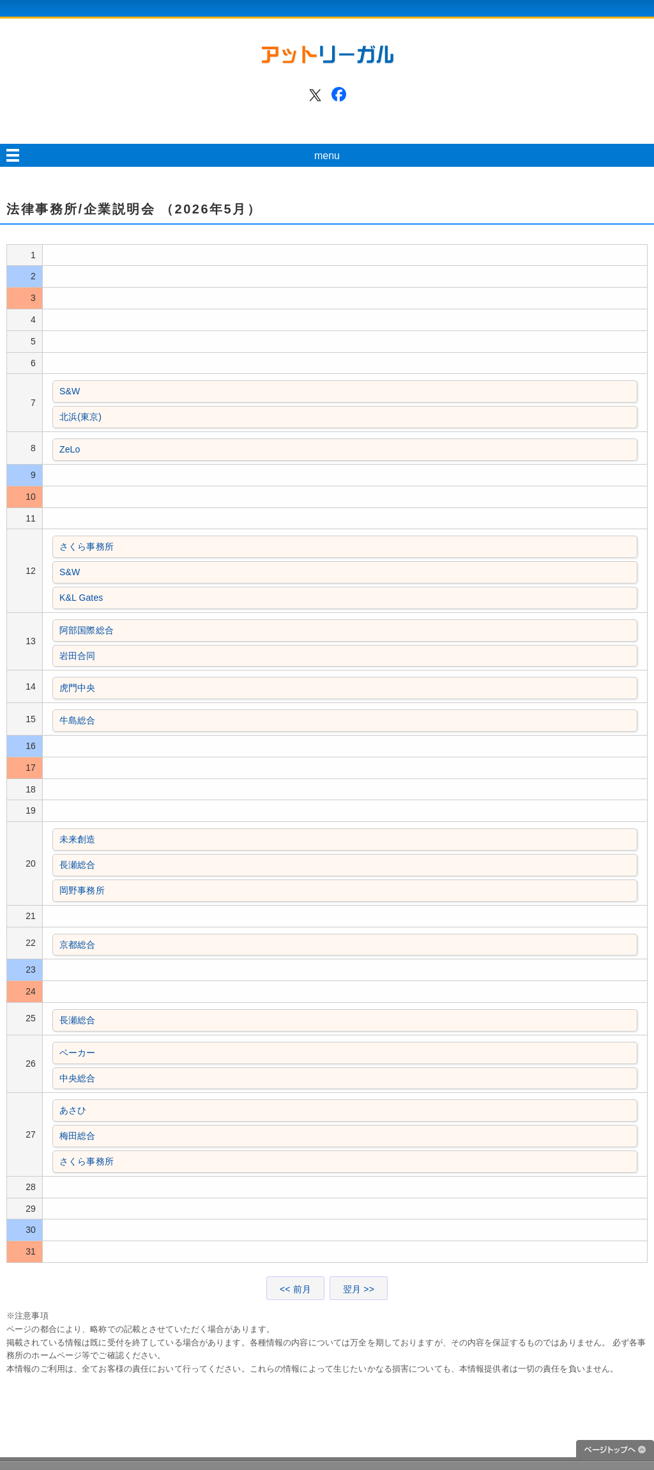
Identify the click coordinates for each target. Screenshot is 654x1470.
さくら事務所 (86, 546)
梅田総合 (77, 1136)
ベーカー (77, 1053)
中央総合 (77, 1078)
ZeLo (69, 449)
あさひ (72, 1110)
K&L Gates (81, 597)
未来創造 (77, 839)
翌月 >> (358, 1289)
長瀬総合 (77, 865)
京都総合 (77, 945)
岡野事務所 (82, 890)
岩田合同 (77, 656)
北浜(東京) (80, 417)
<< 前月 (295, 1289)
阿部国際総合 (86, 630)
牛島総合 (77, 720)
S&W (69, 391)
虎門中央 (77, 688)
